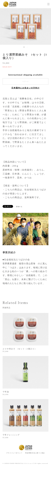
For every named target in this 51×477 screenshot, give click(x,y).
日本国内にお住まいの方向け (25, 88)
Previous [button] (4, 26)
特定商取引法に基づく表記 (35, 453)
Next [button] (47, 26)
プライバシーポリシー (14, 453)
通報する (19, 206)
